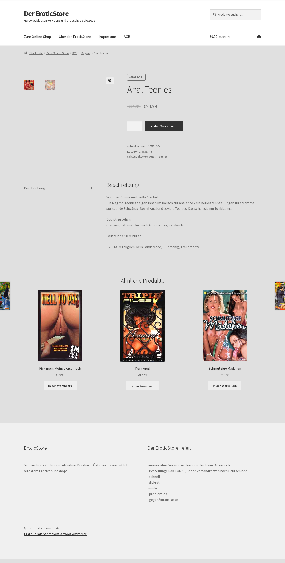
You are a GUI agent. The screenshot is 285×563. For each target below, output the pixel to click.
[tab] (60, 191)
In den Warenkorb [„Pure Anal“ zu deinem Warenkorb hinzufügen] (142, 389)
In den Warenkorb (164, 126)
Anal (152, 157)
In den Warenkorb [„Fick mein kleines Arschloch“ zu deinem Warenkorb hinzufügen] (60, 389)
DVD (74, 53)
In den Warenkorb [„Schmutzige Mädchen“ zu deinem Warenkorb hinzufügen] (225, 389)
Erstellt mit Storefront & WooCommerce (55, 537)
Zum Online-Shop (37, 36)
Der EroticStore (46, 13)
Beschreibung (34, 191)
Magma (85, 53)
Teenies (162, 157)
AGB (127, 36)
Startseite (36, 53)
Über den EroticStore (75, 36)
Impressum (107, 36)
